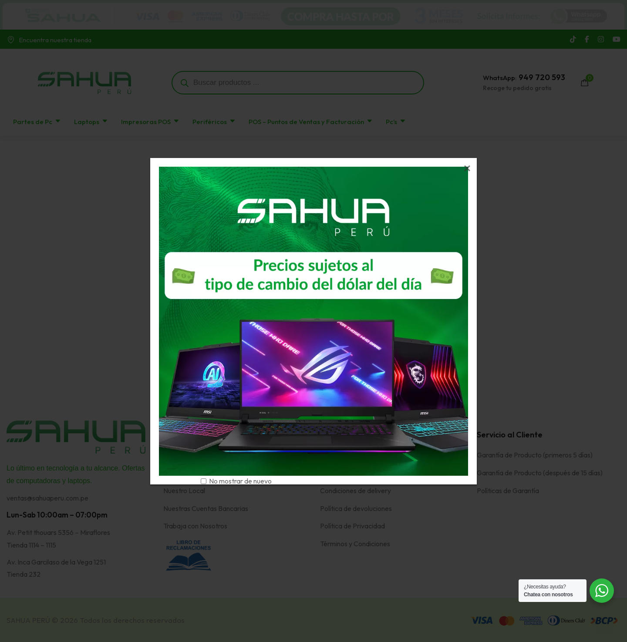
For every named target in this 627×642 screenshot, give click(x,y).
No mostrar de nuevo (240, 481)
